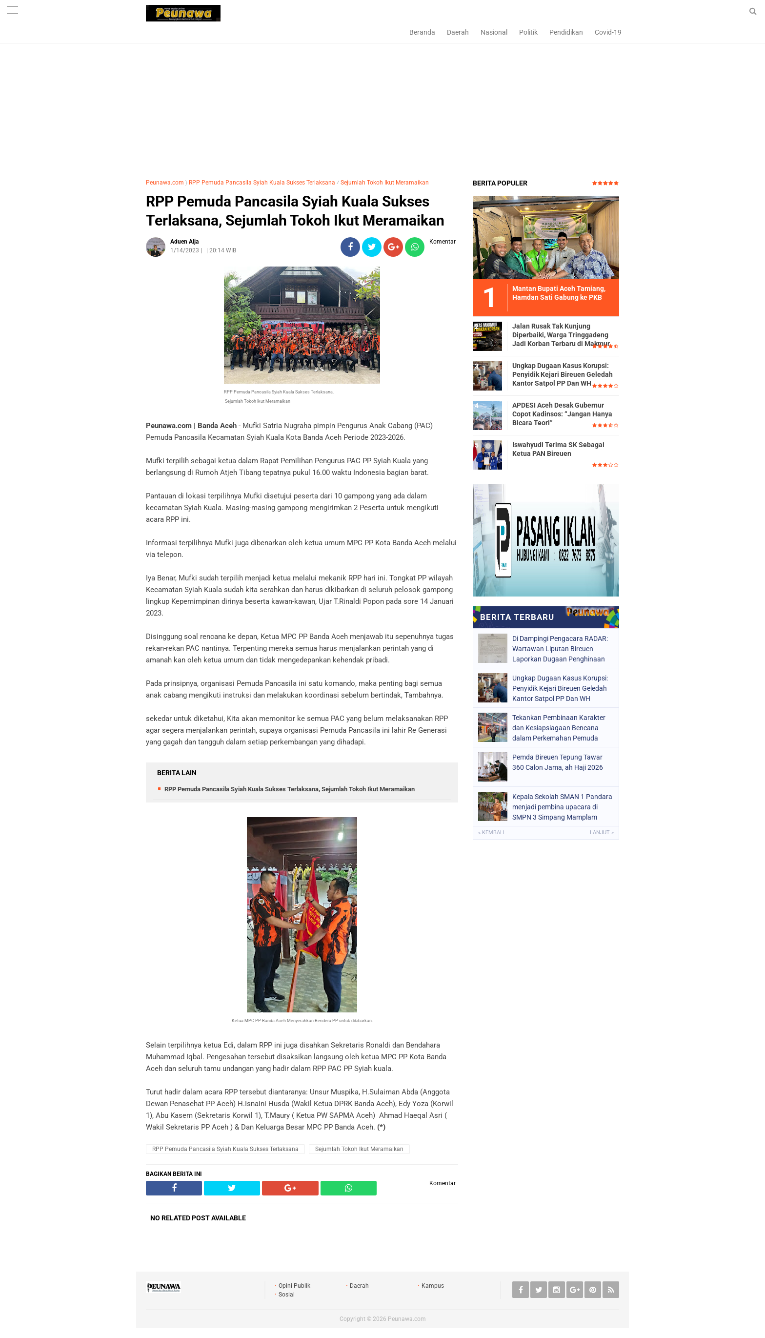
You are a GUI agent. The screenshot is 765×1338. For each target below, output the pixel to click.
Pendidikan (566, 32)
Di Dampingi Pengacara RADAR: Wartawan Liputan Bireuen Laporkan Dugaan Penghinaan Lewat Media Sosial (560, 649)
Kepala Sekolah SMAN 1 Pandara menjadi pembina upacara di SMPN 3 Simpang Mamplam (562, 807)
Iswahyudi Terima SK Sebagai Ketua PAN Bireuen (558, 449)
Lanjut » (602, 832)
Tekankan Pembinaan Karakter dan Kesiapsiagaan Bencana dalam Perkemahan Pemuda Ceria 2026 (558, 728)
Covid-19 (608, 32)
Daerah (458, 32)
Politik (528, 32)
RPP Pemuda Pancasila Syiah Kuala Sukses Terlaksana (262, 182)
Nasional (494, 32)
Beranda (422, 32)
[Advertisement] (382, 100)
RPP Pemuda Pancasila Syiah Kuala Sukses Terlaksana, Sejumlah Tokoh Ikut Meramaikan (295, 211)
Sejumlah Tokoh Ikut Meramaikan (385, 182)
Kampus (433, 1285)
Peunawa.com (165, 182)
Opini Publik (294, 1285)
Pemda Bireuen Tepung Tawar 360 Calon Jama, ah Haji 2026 (557, 762)
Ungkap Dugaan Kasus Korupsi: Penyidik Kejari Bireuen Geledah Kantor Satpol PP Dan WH (562, 374)
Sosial (287, 1294)
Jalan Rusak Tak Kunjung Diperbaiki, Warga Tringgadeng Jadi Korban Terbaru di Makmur (561, 335)
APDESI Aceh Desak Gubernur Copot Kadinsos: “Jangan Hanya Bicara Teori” (562, 414)
